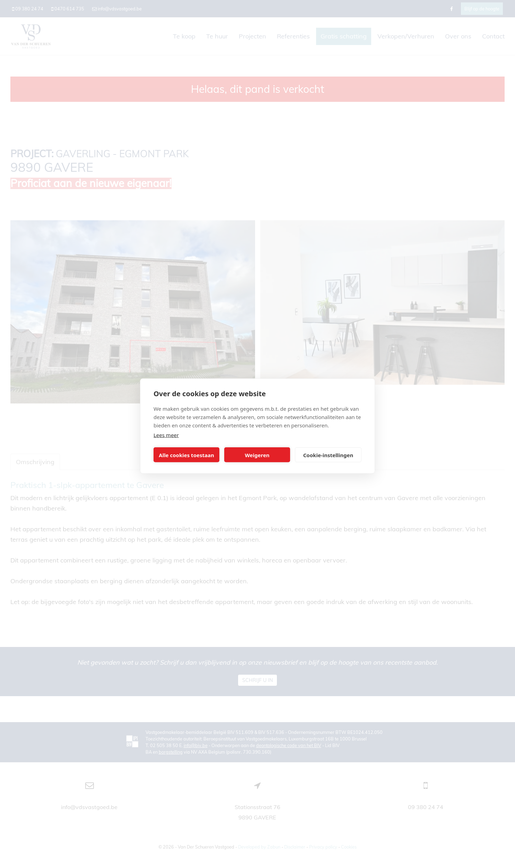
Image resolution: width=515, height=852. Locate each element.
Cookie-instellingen (328, 454)
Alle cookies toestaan (186, 454)
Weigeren (257, 454)
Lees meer (166, 435)
